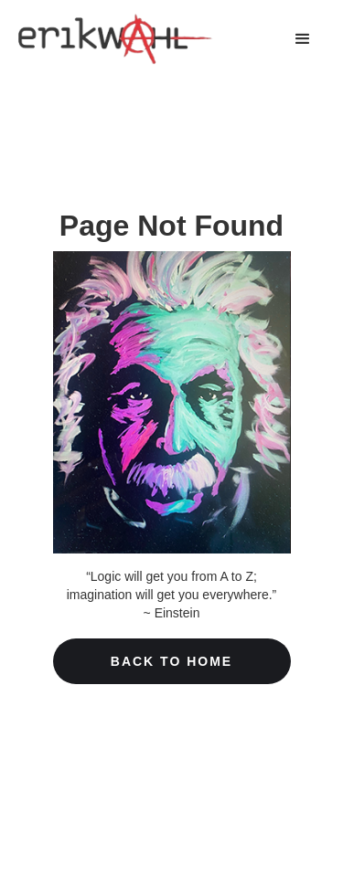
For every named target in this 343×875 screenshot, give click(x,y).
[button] (303, 39)
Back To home (171, 661)
